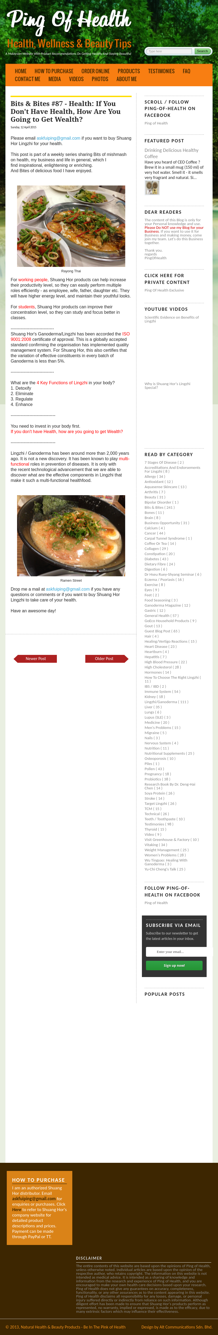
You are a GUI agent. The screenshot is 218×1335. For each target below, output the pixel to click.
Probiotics (153, 779)
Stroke (150, 798)
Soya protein (155, 793)
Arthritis (152, 491)
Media (54, 79)
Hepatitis (152, 656)
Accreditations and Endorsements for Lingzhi (172, 469)
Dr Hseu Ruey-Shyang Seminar (170, 574)
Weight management (162, 849)
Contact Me (27, 79)
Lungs (150, 712)
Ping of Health (156, 123)
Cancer (151, 533)
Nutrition (153, 748)
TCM (149, 808)
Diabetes (152, 558)
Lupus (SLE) (154, 717)
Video (150, 834)
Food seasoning (158, 600)
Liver (149, 707)
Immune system (158, 691)
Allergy (151, 476)
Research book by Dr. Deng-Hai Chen (170, 786)
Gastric (151, 610)
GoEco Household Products (167, 620)
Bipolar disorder (158, 502)
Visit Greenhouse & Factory (167, 839)
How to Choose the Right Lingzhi (172, 677)
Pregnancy (154, 773)
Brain (149, 517)
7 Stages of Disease (161, 462)
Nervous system (158, 743)
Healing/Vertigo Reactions (166, 641)
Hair (148, 636)
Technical (153, 813)
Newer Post (36, 658)
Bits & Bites (154, 507)
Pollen (150, 768)
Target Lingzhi (156, 803)
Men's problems (158, 727)
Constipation (155, 553)
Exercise (152, 584)
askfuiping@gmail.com (58, 138)
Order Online (96, 71)
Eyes (149, 589)
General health (157, 615)
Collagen (152, 548)
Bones (150, 512)
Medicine (153, 722)
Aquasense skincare (161, 486)
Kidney (151, 696)
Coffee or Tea (156, 543)
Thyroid (151, 829)
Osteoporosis (156, 758)
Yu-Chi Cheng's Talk (161, 869)
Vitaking (152, 844)
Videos (76, 79)
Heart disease (156, 646)
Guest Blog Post (158, 631)
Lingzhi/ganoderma (161, 701)
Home (21, 71)
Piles (149, 763)
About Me (126, 79)
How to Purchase (54, 71)
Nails (149, 737)
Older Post (104, 658)
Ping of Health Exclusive (164, 290)
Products (129, 71)
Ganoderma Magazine (163, 605)
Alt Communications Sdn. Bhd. (186, 1327)
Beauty (151, 497)
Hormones (154, 672)
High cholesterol (159, 667)
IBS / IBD (152, 686)
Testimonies (161, 71)
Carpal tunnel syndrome (165, 538)
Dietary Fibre (156, 564)
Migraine (152, 732)
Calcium (152, 528)
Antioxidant (155, 481)
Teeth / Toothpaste (161, 819)
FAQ (186, 71)
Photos (100, 79)
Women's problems (161, 855)
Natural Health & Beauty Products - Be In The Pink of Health (73, 1327)
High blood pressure (162, 662)
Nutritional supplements (165, 753)
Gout (149, 625)
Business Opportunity (163, 522)
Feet (149, 595)
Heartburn (154, 651)
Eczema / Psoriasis (160, 579)
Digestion (153, 569)
